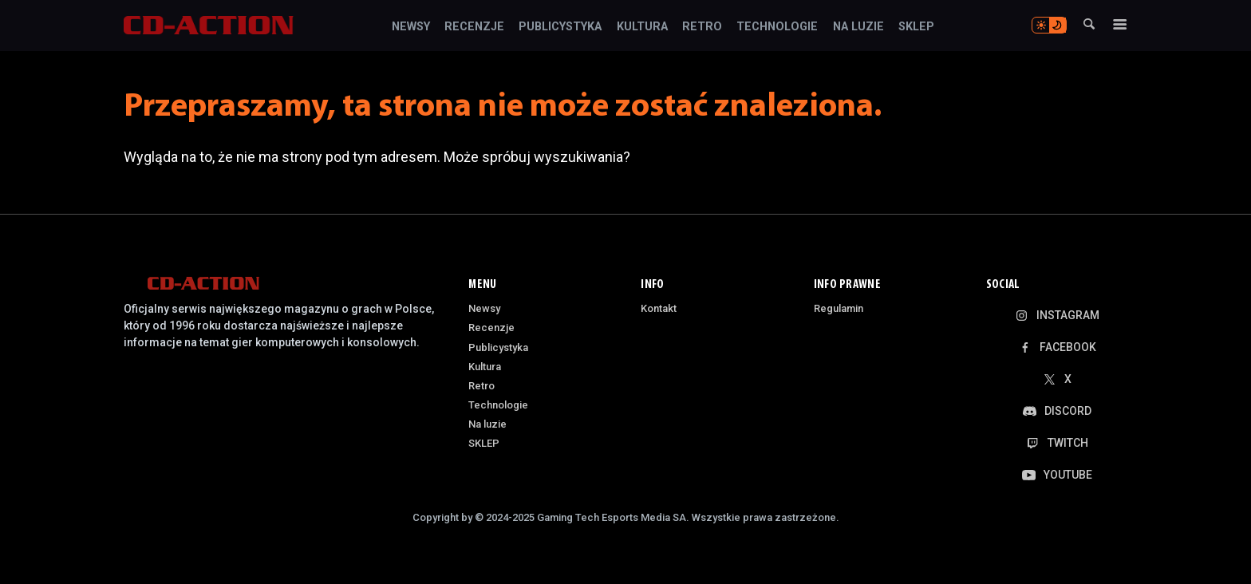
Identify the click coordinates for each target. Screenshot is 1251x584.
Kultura (642, 27)
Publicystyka (560, 27)
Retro (702, 27)
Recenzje (474, 27)
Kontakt (659, 308)
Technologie (777, 27)
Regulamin (838, 308)
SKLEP (916, 27)
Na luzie (858, 27)
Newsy (411, 27)
